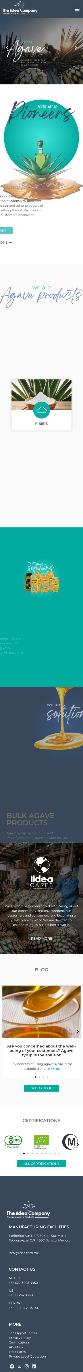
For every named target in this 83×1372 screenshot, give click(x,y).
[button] (77, 10)
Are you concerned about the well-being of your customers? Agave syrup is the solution (41, 1050)
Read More (52, 1068)
